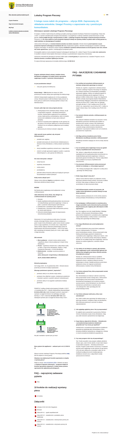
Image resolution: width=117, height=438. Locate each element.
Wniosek (39, 409)
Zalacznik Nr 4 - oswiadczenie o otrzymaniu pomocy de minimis (52, 425)
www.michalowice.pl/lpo (50, 362)
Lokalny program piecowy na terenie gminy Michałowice (18, 31)
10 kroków (40, 396)
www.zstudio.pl (104, 432)
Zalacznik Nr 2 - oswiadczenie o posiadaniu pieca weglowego (50, 416)
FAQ (38, 382)
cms (98, 432)
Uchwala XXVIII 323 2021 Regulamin (47, 407)
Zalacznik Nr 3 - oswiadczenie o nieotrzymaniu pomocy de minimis (53, 420)
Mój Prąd (11, 27)
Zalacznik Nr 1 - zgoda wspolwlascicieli (47, 412)
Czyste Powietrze (13, 20)
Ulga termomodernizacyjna (16, 24)
